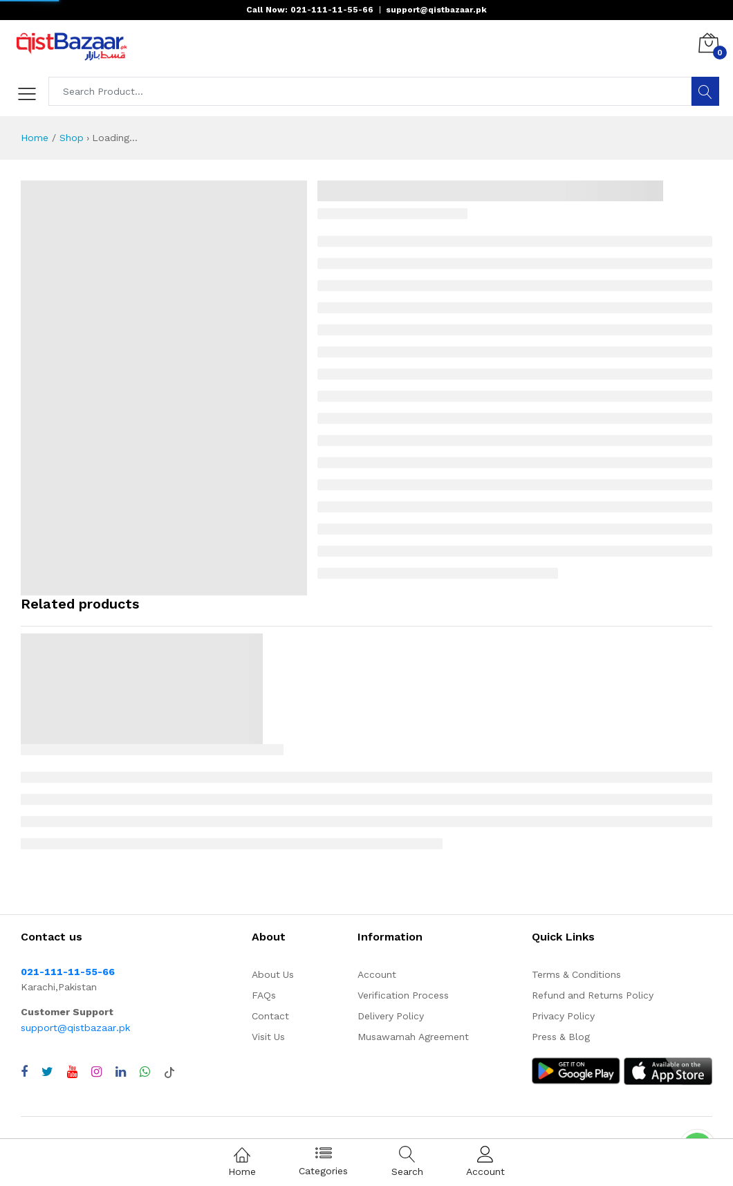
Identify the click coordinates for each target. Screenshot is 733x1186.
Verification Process (403, 995)
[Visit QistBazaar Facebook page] (24, 1072)
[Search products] (370, 91)
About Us (273, 974)
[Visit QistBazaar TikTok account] (169, 1072)
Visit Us (268, 1036)
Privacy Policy (563, 1015)
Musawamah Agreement (413, 1036)
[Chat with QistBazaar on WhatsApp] (145, 1072)
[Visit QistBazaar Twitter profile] (47, 1072)
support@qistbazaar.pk (75, 1027)
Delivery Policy (391, 1015)
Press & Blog (561, 1036)
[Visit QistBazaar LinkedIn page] (120, 1072)
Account (377, 974)
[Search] (705, 91)
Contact (270, 1015)
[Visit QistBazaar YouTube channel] (72, 1072)
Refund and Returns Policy (592, 995)
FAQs (264, 995)
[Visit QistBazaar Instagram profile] (96, 1072)
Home (34, 137)
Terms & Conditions (576, 974)
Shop (71, 137)
